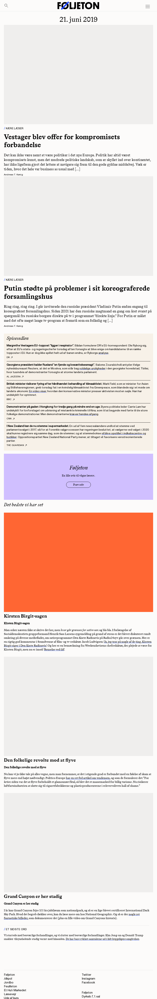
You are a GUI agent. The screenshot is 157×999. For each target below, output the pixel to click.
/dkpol (8, 979)
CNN (11, 418)
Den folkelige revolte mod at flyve (40, 760)
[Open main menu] (147, 6)
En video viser (37, 391)
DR (10, 357)
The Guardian (17, 445)
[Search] (6, 5)
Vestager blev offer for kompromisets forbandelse (62, 141)
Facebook (88, 983)
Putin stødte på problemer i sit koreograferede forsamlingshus (77, 292)
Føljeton (9, 975)
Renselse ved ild (54, 649)
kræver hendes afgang (84, 414)
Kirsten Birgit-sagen (25, 616)
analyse (103, 353)
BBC (11, 399)
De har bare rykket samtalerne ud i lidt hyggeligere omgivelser (102, 939)
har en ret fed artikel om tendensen (88, 778)
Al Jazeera (15, 376)
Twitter (86, 975)
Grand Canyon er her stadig (33, 896)
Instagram (88, 979)
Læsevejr (10, 994)
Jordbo (8, 983)
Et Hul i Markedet (15, 990)
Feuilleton (10, 986)
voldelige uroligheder (92, 368)
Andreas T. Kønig (13, 174)
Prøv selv (78, 484)
